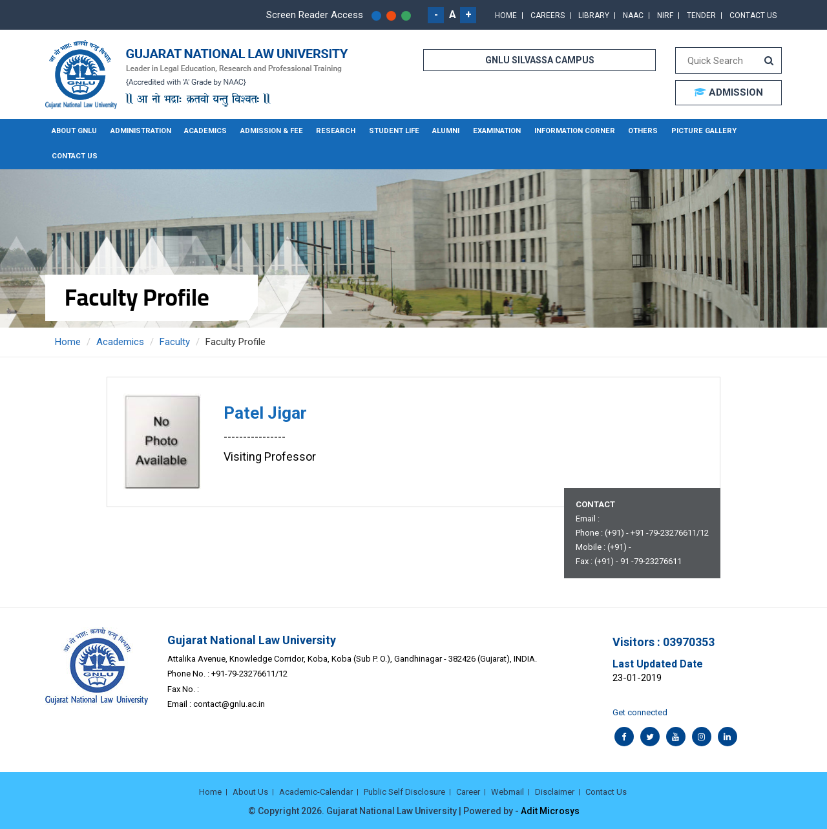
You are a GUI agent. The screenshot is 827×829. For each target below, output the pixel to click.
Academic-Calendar (316, 791)
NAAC (633, 15)
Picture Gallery (687, 131)
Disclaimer (554, 791)
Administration (140, 131)
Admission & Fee (268, 131)
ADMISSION (728, 92)
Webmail (507, 791)
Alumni (437, 131)
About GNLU (74, 131)
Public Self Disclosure (404, 791)
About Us (250, 791)
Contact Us (753, 15)
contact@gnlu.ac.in (229, 703)
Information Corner (563, 131)
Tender (701, 15)
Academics (204, 131)
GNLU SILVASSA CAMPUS (539, 60)
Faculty (175, 340)
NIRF (665, 15)
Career (468, 791)
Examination (487, 131)
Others (629, 131)
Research (330, 131)
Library (593, 15)
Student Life (386, 131)
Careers (547, 15)
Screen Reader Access (314, 15)
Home (506, 15)
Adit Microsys (550, 809)
